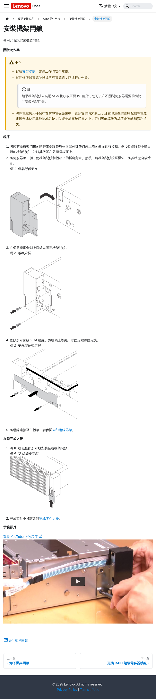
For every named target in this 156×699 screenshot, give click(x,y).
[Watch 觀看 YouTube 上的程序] (78, 581)
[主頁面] (7, 19)
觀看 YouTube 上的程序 (22, 536)
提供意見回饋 (15, 640)
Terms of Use (89, 689)
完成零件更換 (49, 518)
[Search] (138, 6)
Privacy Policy (67, 689)
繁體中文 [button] (108, 6)
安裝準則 (28, 71)
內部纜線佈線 (62, 430)
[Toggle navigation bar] (6, 6)
